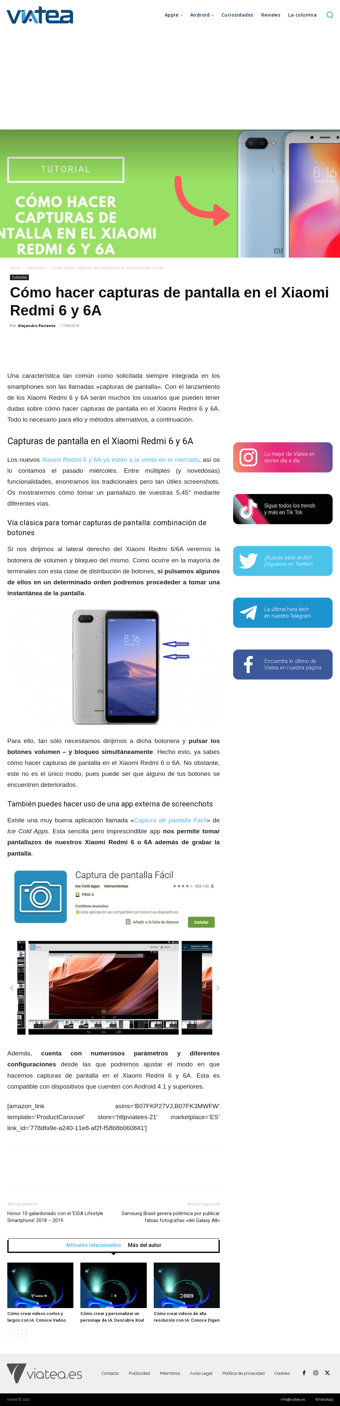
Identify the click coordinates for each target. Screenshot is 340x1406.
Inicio (15, 268)
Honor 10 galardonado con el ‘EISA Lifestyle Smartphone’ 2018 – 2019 (55, 1216)
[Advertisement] (170, 79)
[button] (329, 14)
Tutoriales (35, 268)
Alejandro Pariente (36, 325)
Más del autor (144, 1245)
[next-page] (22, 1333)
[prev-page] (11, 1333)
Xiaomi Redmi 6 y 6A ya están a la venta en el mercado (120, 459)
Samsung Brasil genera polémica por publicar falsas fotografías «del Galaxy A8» (171, 1216)
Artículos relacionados (93, 1245)
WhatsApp (324, 1399)
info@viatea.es (293, 1399)
